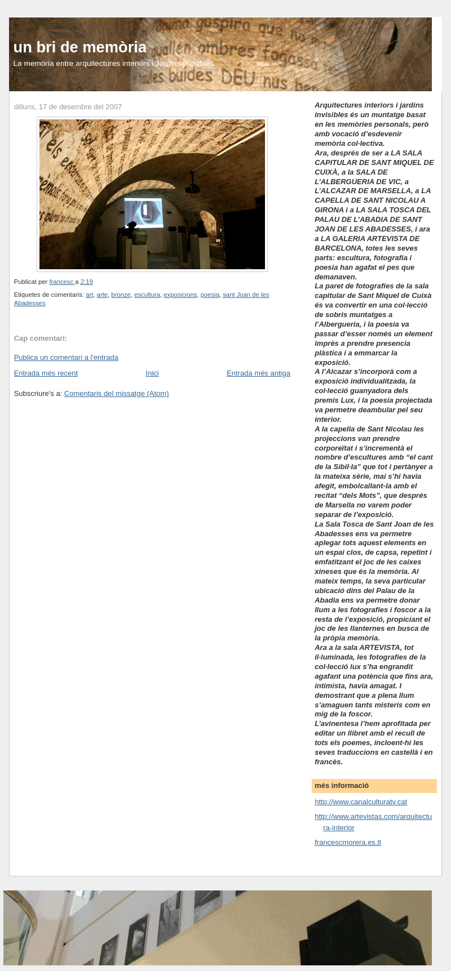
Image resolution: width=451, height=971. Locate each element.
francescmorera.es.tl (348, 842)
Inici (152, 373)
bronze (121, 294)
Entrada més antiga (258, 373)
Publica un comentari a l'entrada (66, 357)
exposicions (180, 294)
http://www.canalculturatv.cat (361, 802)
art (89, 294)
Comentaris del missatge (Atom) (116, 393)
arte (102, 294)
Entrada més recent (46, 373)
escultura (147, 294)
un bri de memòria (80, 47)
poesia (210, 294)
